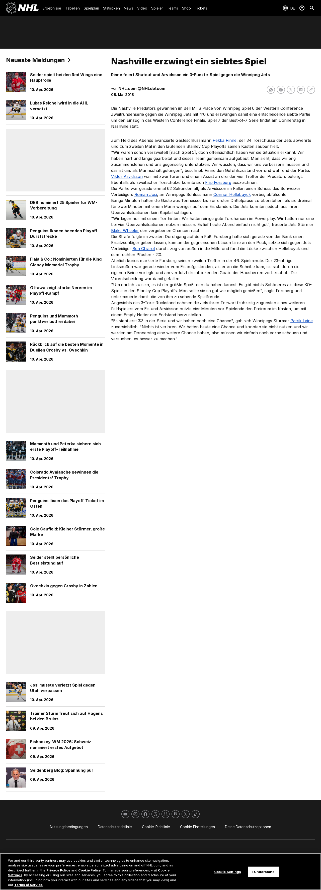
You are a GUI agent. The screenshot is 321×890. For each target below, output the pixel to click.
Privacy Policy (58, 870)
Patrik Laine (301, 320)
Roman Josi (145, 194)
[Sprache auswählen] (288, 8)
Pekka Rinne (224, 140)
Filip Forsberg (218, 182)
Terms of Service (28, 885)
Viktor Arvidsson (127, 176)
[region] (160, 871)
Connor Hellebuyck (232, 194)
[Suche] (312, 8)
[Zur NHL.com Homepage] (22, 8)
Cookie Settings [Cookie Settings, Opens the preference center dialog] (227, 872)
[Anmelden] (302, 8)
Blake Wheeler (125, 230)
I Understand (263, 872)
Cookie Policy (89, 870)
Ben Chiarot (143, 248)
